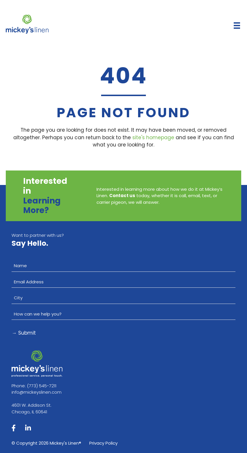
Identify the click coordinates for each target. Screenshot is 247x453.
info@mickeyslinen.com (37, 392)
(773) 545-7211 (41, 386)
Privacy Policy (103, 443)
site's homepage (153, 137)
